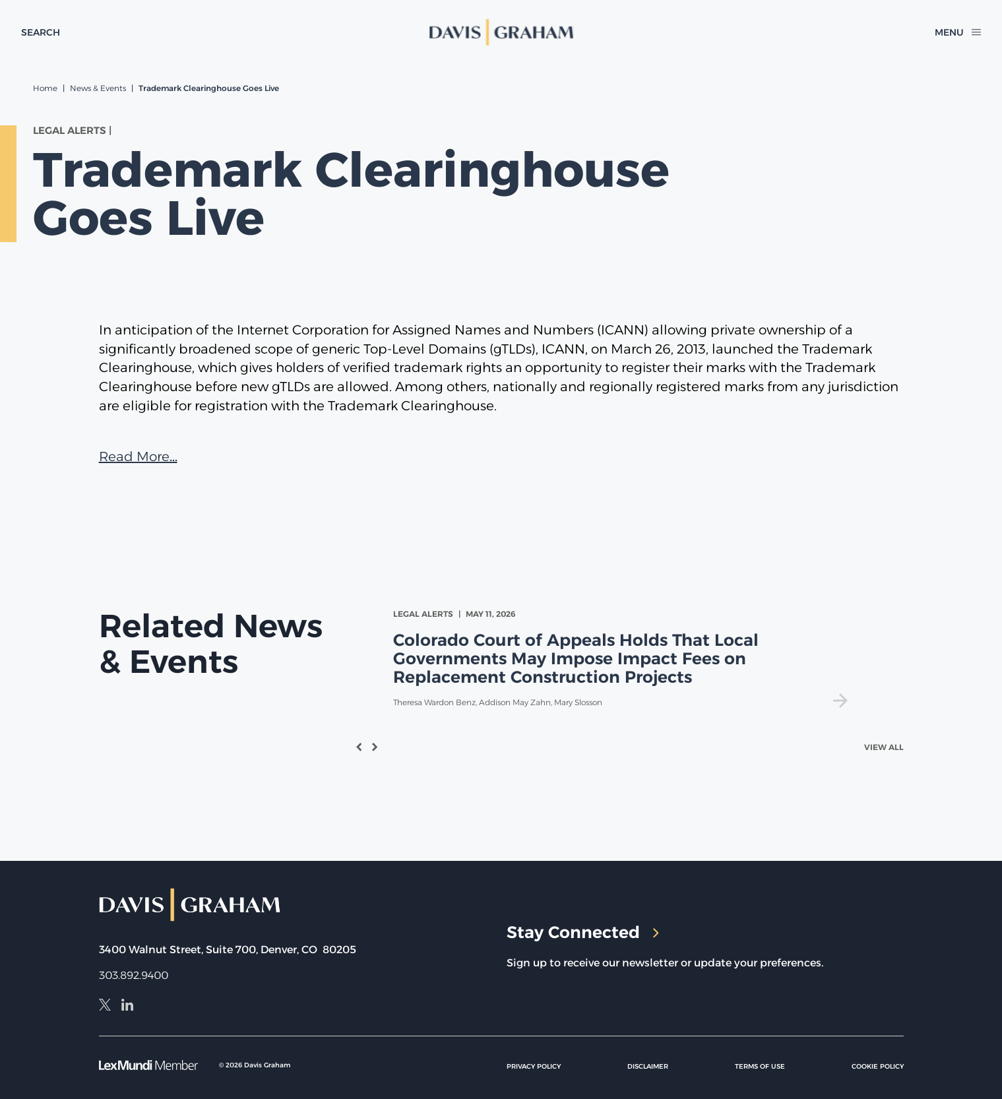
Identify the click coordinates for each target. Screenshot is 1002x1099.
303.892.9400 (133, 975)
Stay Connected (583, 932)
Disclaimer (647, 1066)
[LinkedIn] (127, 1007)
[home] (501, 32)
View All (884, 747)
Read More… (138, 456)
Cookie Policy (878, 1066)
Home (45, 88)
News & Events (98, 88)
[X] (105, 1007)
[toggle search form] (40, 32)
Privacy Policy (534, 1066)
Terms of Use (760, 1066)
